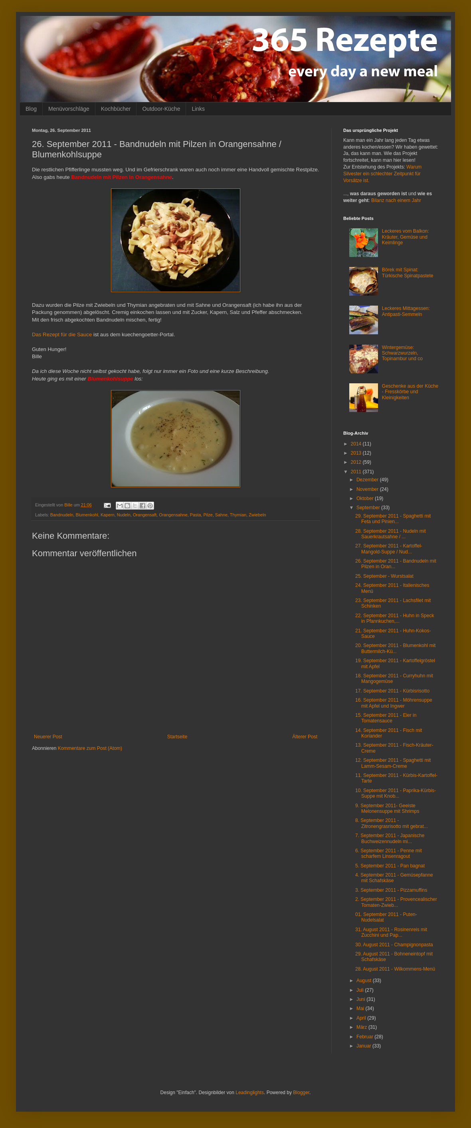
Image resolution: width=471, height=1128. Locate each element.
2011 (357, 472)
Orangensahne (173, 514)
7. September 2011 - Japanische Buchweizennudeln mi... (389, 838)
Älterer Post (304, 737)
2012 (357, 462)
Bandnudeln (61, 514)
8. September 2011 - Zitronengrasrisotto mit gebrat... (391, 823)
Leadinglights (250, 1092)
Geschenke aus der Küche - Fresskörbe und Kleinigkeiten (410, 391)
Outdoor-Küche (161, 109)
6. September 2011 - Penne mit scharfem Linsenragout (388, 853)
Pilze (207, 514)
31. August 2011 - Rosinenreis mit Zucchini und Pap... (391, 932)
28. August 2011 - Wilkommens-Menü (395, 969)
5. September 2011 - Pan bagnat (390, 866)
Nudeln (124, 514)
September (368, 507)
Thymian (238, 514)
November (368, 489)
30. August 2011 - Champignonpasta (394, 945)
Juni (361, 999)
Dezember (368, 480)
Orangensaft (144, 514)
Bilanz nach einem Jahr (396, 200)
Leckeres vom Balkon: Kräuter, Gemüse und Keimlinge (405, 236)
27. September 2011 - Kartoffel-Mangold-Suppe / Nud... (388, 548)
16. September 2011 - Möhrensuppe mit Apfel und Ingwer (393, 702)
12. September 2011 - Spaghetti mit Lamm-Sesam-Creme (393, 763)
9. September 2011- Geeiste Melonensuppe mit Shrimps (387, 808)
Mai (361, 1008)
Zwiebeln (257, 514)
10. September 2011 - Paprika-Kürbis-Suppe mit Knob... (395, 793)
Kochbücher (116, 109)
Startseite (177, 737)
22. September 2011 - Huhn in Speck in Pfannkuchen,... (394, 618)
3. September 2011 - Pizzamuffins (391, 890)
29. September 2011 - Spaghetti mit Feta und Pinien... (393, 518)
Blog (31, 109)
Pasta (195, 514)
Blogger (301, 1092)
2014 (357, 444)
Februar (365, 1037)
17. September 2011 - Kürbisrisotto (392, 691)
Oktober (365, 498)
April (361, 1018)
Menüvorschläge (68, 109)
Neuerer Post (48, 737)
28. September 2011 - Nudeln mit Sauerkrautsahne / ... (390, 533)
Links (198, 109)
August (364, 980)
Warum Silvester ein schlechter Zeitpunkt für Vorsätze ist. (382, 173)
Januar (364, 1046)
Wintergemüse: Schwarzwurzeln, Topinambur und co (402, 353)
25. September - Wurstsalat (384, 576)
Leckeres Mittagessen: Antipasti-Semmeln (406, 311)
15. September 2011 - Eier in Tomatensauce (385, 718)
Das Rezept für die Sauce (62, 334)
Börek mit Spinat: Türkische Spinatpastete (407, 272)
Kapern (108, 514)
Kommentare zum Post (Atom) (90, 748)
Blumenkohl (86, 514)
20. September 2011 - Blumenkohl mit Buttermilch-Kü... (395, 648)
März (362, 1027)
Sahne (221, 514)
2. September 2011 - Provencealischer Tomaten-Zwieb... (396, 902)
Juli (360, 990)
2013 (357, 453)
